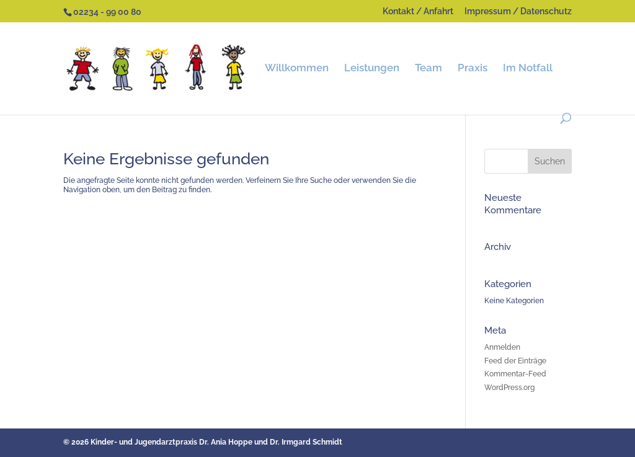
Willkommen (297, 68)
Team (428, 68)
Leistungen (371, 68)
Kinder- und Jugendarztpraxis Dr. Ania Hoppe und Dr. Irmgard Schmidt (216, 442)
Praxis (472, 68)
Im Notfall (528, 68)
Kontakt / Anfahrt (418, 11)
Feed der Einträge (515, 361)
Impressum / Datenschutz (518, 11)
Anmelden (502, 347)
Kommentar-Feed (515, 374)
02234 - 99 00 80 (107, 12)
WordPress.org (509, 387)
